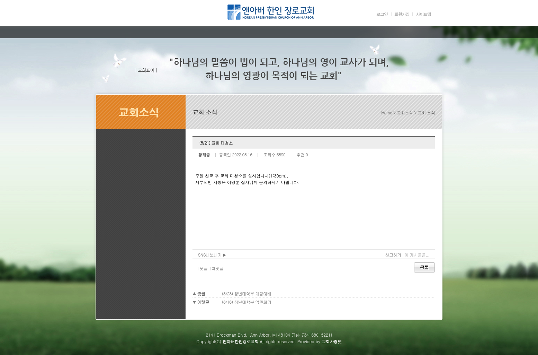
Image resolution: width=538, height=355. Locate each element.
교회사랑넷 (332, 341)
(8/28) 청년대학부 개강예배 (246, 293)
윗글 (204, 268)
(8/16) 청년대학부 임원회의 (246, 302)
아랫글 (218, 268)
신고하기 (393, 255)
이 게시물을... (416, 255)
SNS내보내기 (212, 255)
